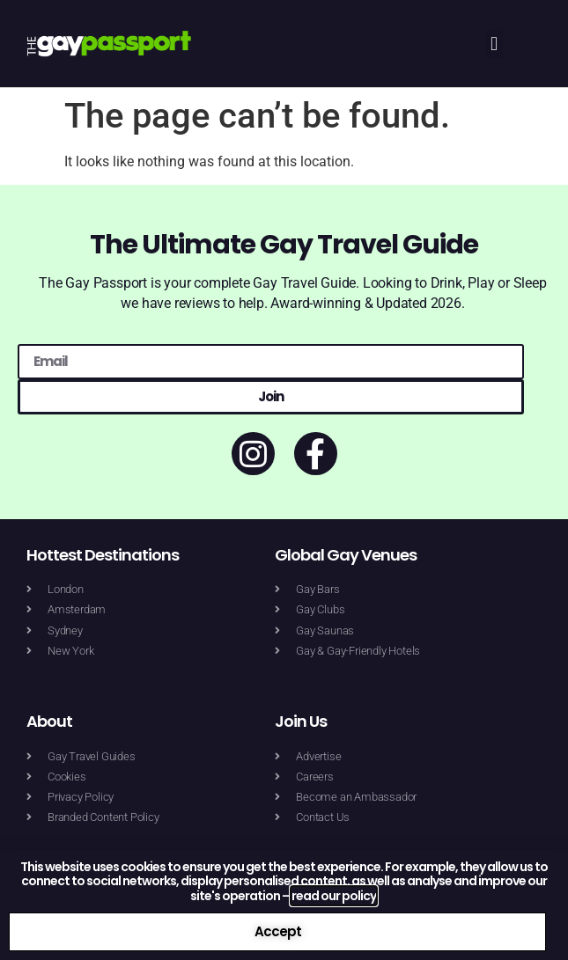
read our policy (333, 896)
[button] (493, 43)
